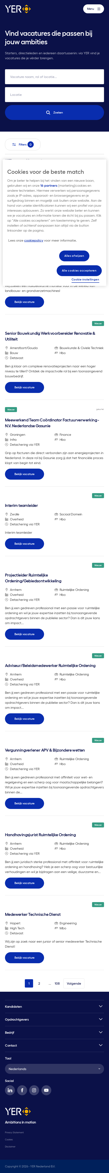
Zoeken (54, 112)
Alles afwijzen (74, 255)
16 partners (48, 185)
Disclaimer (10, 1146)
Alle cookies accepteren (79, 270)
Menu (93, 8)
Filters (23, 144)
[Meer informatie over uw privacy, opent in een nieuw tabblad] (42, 240)
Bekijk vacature (24, 302)
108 (57, 983)
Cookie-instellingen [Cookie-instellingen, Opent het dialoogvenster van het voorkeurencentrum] (85, 279)
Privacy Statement (14, 1132)
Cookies (9, 1139)
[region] (54, 222)
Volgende (74, 983)
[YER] (18, 1112)
